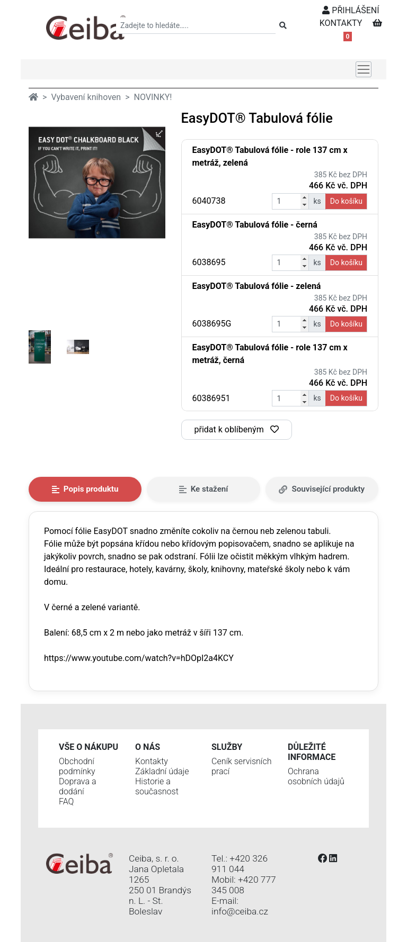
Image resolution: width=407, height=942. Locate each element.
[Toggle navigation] (363, 69)
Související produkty (322, 489)
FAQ (66, 801)
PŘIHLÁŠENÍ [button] (350, 10)
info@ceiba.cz (239, 911)
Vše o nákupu (88, 747)
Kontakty (151, 761)
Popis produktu (85, 489)
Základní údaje (162, 771)
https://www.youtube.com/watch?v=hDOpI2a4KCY (139, 658)
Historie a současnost (157, 786)
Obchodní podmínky (77, 766)
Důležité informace (311, 752)
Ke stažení (203, 489)
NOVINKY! (153, 97)
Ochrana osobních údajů (316, 776)
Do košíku (346, 201)
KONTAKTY (341, 23)
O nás (147, 747)
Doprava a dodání (77, 786)
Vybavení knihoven (86, 97)
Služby (226, 747)
